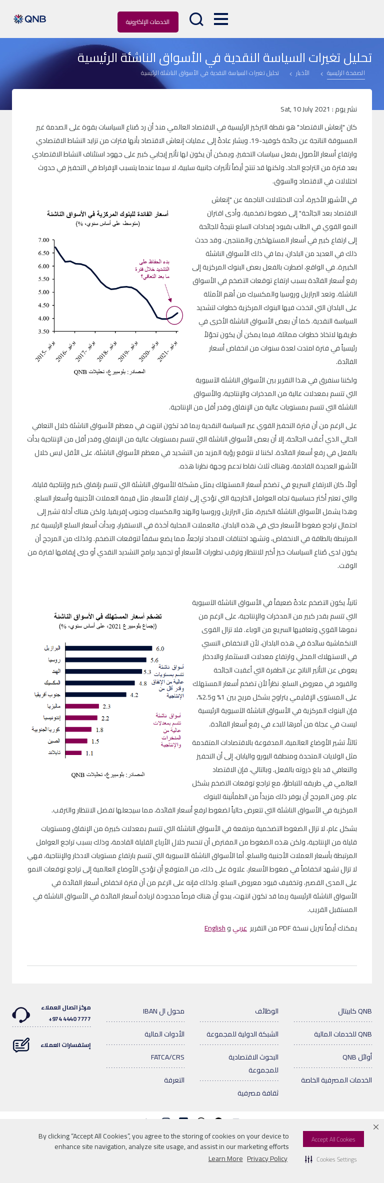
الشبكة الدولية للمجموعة (242, 1034)
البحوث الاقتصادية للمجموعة (253, 1063)
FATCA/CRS (167, 1057)
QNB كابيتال (355, 1011)
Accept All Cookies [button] (334, 1139)
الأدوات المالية (164, 1034)
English (215, 928)
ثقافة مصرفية (258, 1093)
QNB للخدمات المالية (343, 1034)
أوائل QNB (357, 1057)
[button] (331, 1159)
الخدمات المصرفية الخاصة (336, 1080)
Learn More (225, 1158)
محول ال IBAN (163, 1011)
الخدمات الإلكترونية (148, 22)
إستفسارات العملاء (51, 1040)
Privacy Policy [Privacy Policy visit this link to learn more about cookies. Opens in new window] (267, 1158)
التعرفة (174, 1080)
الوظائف (266, 1011)
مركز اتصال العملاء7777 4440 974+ (51, 1013)
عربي (239, 928)
